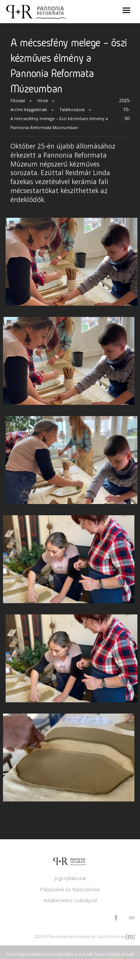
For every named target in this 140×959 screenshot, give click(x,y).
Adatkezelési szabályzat (70, 900)
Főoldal (17, 100)
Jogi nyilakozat (70, 878)
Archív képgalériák (28, 109)
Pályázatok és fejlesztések (70, 889)
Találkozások (72, 109)
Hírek (42, 100)
